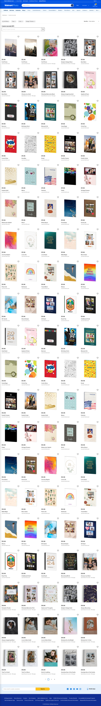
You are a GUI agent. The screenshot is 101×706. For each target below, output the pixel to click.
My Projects (25, 1)
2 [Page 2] (51, 679)
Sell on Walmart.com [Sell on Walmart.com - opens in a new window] (42, 698)
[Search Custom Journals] (21, 29)
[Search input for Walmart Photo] (46, 5)
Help (77, 5)
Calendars (91, 10)
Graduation (18, 10)
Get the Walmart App (10, 700)
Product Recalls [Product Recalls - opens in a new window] (73, 698)
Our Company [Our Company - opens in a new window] (32, 698)
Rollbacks (6, 10)
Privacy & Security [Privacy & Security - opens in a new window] (29, 700)
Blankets (60, 10)
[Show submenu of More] (98, 10)
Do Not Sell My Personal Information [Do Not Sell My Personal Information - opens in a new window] (69, 700)
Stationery (4, 15)
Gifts (73, 10)
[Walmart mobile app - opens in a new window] (91, 689)
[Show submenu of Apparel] (80, 10)
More (97, 10)
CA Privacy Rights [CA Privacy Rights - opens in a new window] (39, 700)
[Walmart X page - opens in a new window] (71, 689)
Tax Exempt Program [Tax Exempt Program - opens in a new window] (90, 698)
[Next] (54, 679)
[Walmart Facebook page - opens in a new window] (68, 689)
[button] (11, 36)
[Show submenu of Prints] (30, 10)
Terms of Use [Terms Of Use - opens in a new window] (20, 700)
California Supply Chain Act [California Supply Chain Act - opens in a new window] (52, 700)
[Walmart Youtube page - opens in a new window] (77, 689)
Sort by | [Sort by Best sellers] (86, 21)
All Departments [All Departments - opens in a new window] (8, 698)
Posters (44, 10)
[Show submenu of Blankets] (62, 10)
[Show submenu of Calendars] (94, 10)
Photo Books (67, 10)
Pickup (23, 10)
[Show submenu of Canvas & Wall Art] (56, 10)
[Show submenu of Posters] (46, 10)
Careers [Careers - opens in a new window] (25, 698)
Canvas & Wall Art (52, 10)
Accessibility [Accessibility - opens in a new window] (82, 698)
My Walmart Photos (34, 1)
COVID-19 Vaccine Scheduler (60, 698)
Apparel (78, 10)
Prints (29, 10)
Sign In (95, 1)
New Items (12, 10)
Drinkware (85, 10)
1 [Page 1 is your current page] (48, 679)
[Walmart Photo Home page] (11, 5)
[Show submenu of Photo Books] (70, 10)
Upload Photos (42, 1)
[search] (43, 29)
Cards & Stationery (36, 10)
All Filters (6, 21)
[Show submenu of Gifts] (74, 10)
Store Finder (19, 1)
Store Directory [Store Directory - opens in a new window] (18, 698)
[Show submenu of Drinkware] (87, 10)
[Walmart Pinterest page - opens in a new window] (74, 689)
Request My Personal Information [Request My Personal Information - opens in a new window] (88, 700)
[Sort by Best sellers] (94, 21)
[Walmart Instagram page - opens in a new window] (80, 689)
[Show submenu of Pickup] (25, 10)
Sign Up (43, 689)
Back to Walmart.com (9, 1)
